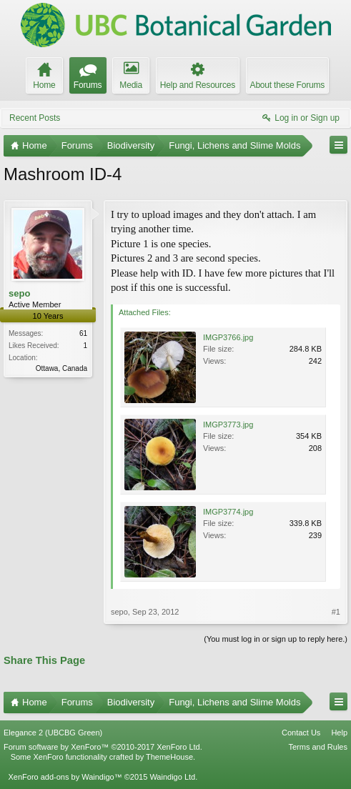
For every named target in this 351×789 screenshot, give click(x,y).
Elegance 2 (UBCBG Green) (53, 732)
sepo (19, 293)
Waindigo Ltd (172, 777)
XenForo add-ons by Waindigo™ (65, 777)
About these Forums (287, 85)
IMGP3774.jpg (228, 511)
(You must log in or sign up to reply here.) (275, 639)
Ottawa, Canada (61, 368)
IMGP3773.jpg (228, 424)
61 (83, 333)
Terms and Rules (317, 747)
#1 (336, 611)
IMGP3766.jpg (228, 337)
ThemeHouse (169, 757)
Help (339, 732)
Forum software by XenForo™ (103, 747)
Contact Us (301, 732)
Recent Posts (34, 118)
